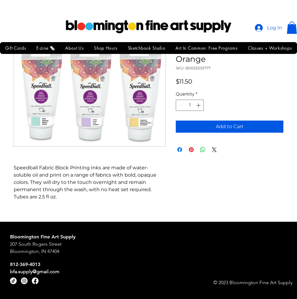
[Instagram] (24, 280)
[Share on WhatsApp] (202, 149)
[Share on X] (214, 149)
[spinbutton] (189, 105)
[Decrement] (180, 105)
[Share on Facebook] (179, 149)
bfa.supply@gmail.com (34, 271)
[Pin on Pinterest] (191, 149)
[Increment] (199, 105)
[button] (292, 28)
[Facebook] (35, 280)
